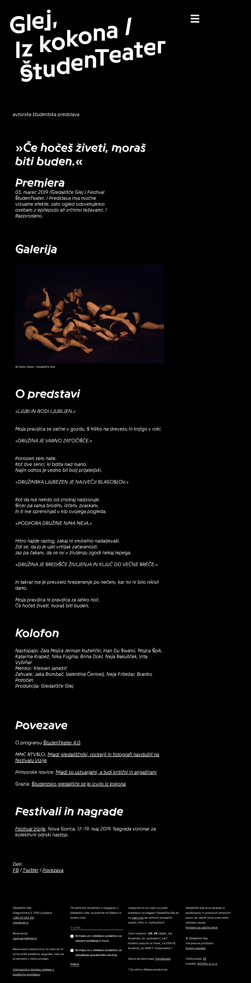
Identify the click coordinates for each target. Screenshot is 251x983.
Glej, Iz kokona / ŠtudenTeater (87, 46)
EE (204, 958)
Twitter (30, 870)
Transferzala (162, 958)
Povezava (52, 870)
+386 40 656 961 (23, 917)
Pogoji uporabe (195, 948)
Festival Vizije (30, 829)
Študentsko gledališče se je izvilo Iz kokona (79, 784)
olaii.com (138, 917)
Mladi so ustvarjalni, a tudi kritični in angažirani (106, 772)
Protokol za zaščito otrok (202, 927)
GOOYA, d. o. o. (207, 963)
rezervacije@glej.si (25, 938)
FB (16, 870)
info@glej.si (20, 922)
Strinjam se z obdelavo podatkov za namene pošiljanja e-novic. (96, 938)
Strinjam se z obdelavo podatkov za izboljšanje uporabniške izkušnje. (96, 952)
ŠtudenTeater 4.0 (61, 742)
